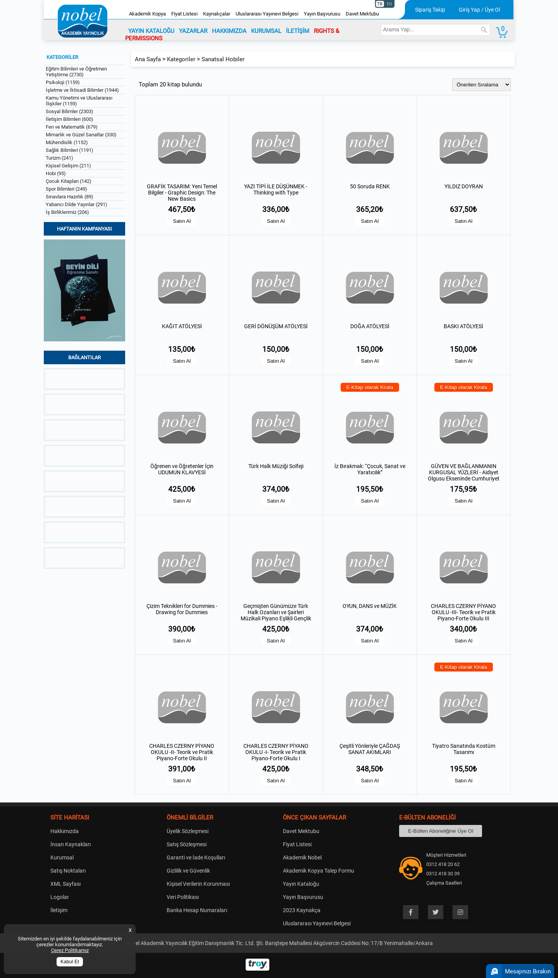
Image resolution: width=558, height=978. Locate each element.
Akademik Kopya (147, 14)
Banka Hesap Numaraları (197, 910)
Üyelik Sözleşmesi (187, 831)
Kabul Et (69, 961)
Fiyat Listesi (184, 14)
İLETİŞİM (297, 31)
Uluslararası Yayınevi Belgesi (267, 14)
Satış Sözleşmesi (187, 844)
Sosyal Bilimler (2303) (69, 111)
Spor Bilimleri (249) (66, 189)
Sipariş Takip (430, 10)
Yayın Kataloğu (301, 884)
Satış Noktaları (68, 871)
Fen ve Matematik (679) (72, 127)
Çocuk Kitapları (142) (68, 181)
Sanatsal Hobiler (223, 59)
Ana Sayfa (148, 59)
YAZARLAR (193, 31)
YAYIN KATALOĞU (151, 31)
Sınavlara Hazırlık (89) (69, 197)
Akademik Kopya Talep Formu (318, 871)
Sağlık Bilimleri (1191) (69, 150)
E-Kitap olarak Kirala (370, 387)
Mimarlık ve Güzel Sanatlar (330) (81, 135)
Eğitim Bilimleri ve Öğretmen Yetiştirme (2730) (76, 71)
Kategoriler (181, 59)
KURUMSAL (266, 31)
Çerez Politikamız (70, 950)
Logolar (59, 897)
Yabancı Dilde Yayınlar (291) (76, 204)
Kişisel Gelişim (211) (68, 166)
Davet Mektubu (362, 14)
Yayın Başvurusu (322, 14)
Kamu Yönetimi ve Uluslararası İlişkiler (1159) (79, 101)
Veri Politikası (183, 897)
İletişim (58, 910)
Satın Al (182, 221)
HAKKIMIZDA (229, 31)
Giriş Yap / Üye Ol (479, 10)
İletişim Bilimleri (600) (69, 119)
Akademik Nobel (302, 857)
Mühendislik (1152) (67, 142)
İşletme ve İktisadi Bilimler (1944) (82, 90)
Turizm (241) (59, 158)
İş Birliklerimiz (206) (67, 212)
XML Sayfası (65, 884)
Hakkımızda (64, 831)
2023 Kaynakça (301, 910)
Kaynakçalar (216, 14)
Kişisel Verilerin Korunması (198, 884)
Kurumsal (62, 857)
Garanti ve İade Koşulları (196, 857)
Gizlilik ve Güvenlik (188, 871)
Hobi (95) (56, 173)
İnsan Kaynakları (70, 844)
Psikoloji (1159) (63, 82)
